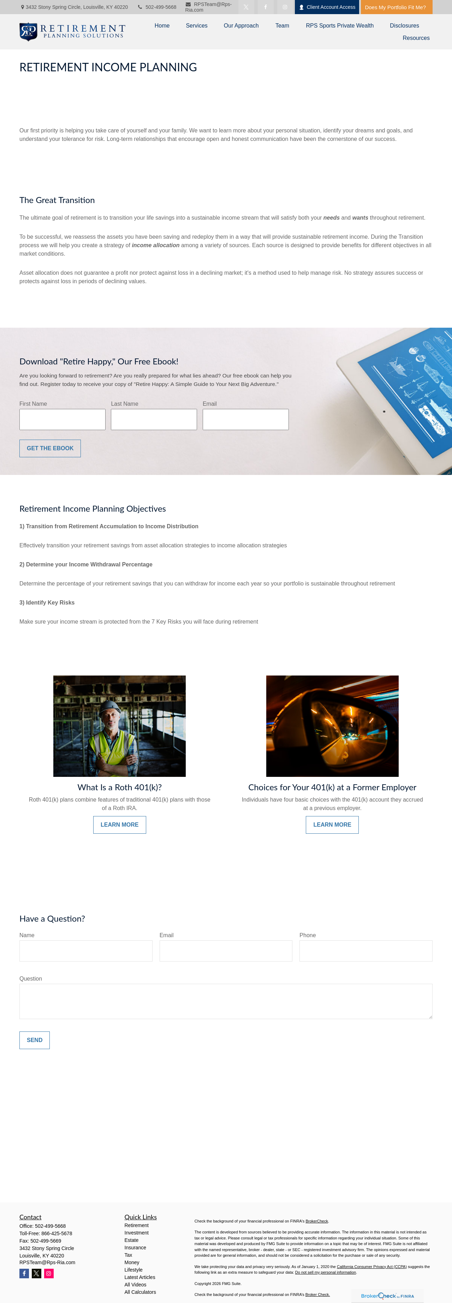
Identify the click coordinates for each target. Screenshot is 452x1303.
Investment (137, 1233)
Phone (307, 935)
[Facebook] (266, 7)
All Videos (136, 1284)
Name (27, 935)
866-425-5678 (56, 1233)
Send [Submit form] (34, 1040)
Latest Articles (140, 1277)
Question (30, 979)
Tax (128, 1255)
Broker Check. (317, 1294)
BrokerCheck (316, 1221)
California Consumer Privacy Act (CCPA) (372, 1267)
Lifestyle (134, 1270)
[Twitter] (246, 7)
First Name (33, 404)
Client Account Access (327, 7)
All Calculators (140, 1292)
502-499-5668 (156, 7)
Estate (132, 1240)
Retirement (137, 1225)
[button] (162, 25)
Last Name (124, 404)
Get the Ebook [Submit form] (50, 448)
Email (210, 404)
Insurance (135, 1247)
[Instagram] (49, 1273)
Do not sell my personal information (325, 1272)
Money (132, 1262)
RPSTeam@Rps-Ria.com (47, 1262)
